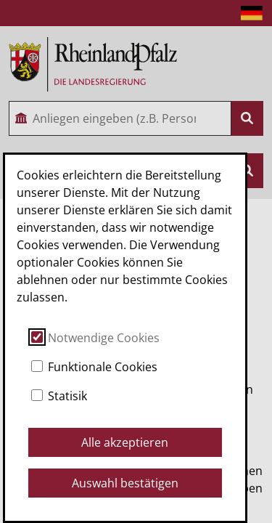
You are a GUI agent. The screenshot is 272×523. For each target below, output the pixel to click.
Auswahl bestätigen (125, 483)
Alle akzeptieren (124, 442)
